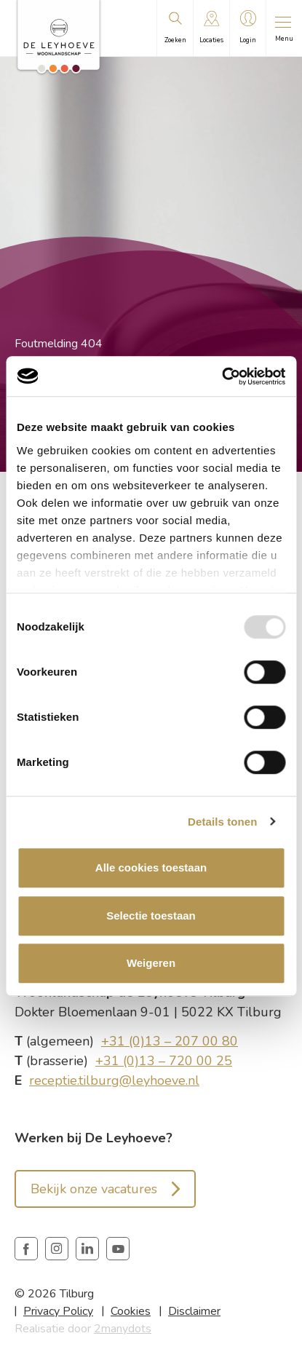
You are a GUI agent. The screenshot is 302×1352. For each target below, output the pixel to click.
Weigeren (151, 963)
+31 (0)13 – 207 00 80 (169, 1041)
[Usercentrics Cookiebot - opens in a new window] (221, 376)
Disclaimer (194, 1311)
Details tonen (222, 821)
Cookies (131, 1311)
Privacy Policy (58, 1311)
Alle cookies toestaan (151, 867)
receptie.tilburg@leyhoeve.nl (114, 1080)
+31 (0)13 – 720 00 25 (163, 1061)
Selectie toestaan (151, 915)
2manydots (122, 1329)
